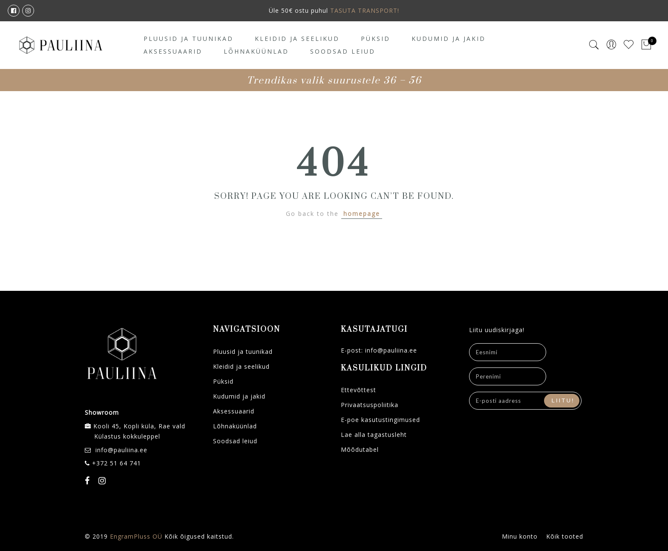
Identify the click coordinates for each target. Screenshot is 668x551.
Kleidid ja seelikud (297, 38)
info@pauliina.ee (121, 450)
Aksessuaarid (173, 51)
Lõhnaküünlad (256, 51)
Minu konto (520, 536)
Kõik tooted (564, 536)
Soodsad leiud (342, 51)
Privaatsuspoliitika (369, 405)
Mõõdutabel (360, 449)
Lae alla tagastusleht (374, 434)
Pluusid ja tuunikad (188, 38)
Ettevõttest (358, 390)
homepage (361, 213)
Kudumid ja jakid (449, 38)
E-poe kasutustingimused (380, 420)
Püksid (375, 38)
